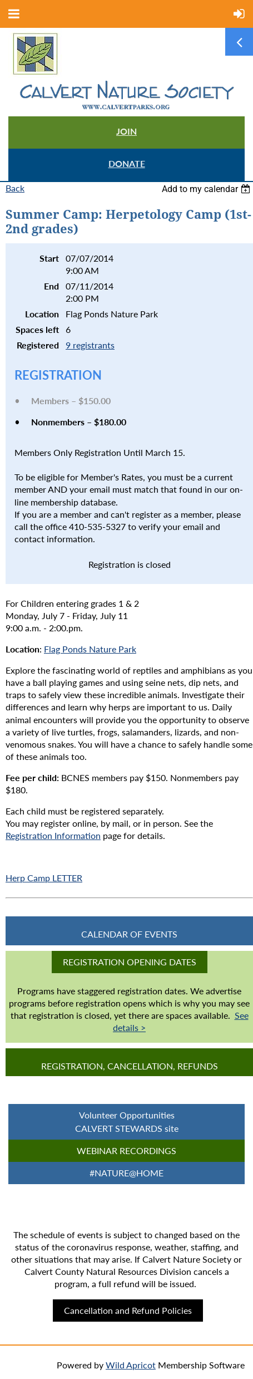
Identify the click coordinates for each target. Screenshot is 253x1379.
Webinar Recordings (126, 1150)
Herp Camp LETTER (44, 877)
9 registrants (90, 345)
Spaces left (37, 329)
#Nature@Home (126, 1172)
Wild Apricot (131, 1365)
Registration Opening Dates (129, 961)
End (51, 286)
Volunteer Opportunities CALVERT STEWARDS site (126, 1121)
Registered (38, 345)
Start (49, 258)
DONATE (126, 163)
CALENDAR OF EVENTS (129, 934)
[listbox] (207, 189)
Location (42, 313)
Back (15, 188)
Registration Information (53, 835)
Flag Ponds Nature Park (90, 649)
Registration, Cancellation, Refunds (129, 1066)
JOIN (126, 131)
